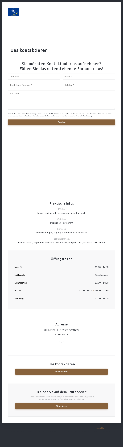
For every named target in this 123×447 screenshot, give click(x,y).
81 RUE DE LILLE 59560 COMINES (75, 330)
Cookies (96, 432)
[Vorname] (34, 77)
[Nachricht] (61, 100)
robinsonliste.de (18, 116)
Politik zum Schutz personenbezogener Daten (66, 432)
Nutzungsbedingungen (28, 432)
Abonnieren (61, 406)
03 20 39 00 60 (61, 334)
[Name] (89, 77)
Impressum (9, 432)
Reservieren (61, 371)
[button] (111, 12)
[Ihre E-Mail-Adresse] (34, 85)
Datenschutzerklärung (83, 116)
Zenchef (100, 428)
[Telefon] (89, 85)
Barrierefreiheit (110, 432)
